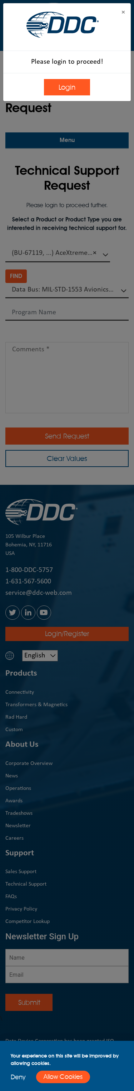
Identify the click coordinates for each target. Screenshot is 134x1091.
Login (67, 87)
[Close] (123, 12)
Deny (18, 1077)
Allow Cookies (63, 1077)
